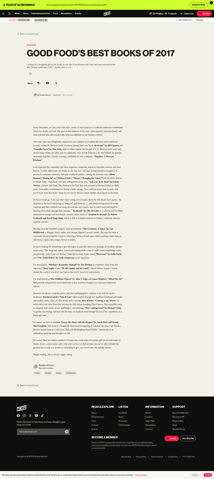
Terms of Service (155, 457)
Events (78, 13)
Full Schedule (124, 425)
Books (58, 373)
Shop (174, 425)
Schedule (199, 20)
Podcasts (170, 13)
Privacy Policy (139, 457)
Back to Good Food (27, 34)
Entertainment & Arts (40, 13)
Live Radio (122, 413)
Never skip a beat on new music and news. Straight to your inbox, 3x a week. (41, 423)
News (25, 13)
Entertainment (98, 417)
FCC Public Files (187, 457)
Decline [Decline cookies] (195, 475)
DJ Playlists (156, 13)
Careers (148, 417)
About (148, 413)
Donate (204, 13)
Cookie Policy (171, 457)
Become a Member (180, 413)
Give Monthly (188, 438)
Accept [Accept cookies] (208, 475)
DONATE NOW (198, 5)
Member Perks (178, 429)
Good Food (31, 45)
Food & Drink (71, 373)
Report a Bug (126, 457)
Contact (149, 429)
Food (55, 13)
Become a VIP (178, 417)
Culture (37, 373)
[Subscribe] (67, 432)
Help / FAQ (150, 421)
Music (17, 13)
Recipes (48, 373)
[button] (24, 20)
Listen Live (186, 13)
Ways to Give (177, 421)
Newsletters (66, 13)
